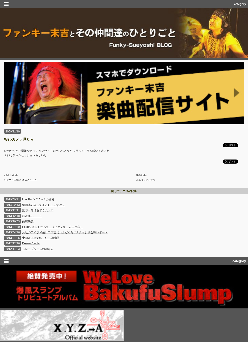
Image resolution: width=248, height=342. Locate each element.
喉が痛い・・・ (32, 215)
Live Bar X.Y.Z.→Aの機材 (38, 199)
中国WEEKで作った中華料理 (40, 237)
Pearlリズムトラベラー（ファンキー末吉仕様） (52, 226)
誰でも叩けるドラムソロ (37, 210)
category (240, 4)
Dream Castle (31, 243)
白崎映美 (28, 221)
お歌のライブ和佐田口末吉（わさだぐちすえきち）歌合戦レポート (65, 232)
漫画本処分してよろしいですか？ (43, 205)
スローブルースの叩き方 (37, 248)
